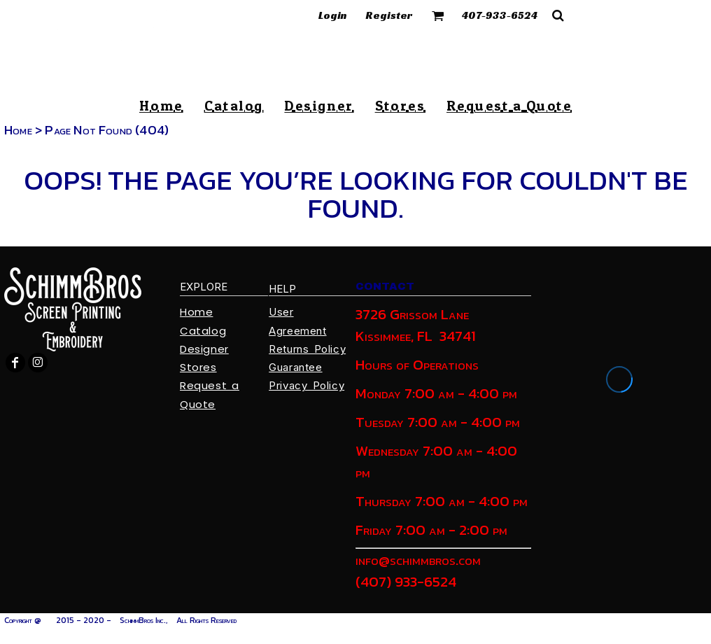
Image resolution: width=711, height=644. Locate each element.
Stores (198, 367)
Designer (204, 349)
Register (389, 15)
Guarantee (295, 367)
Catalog (203, 330)
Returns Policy (307, 349)
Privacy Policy (306, 385)
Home (18, 130)
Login (332, 15)
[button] (438, 15)
